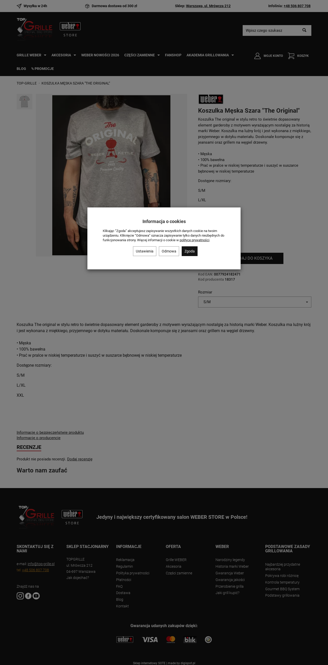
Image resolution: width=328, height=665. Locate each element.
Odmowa (169, 251)
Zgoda (189, 251)
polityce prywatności (194, 240)
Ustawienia (144, 251)
